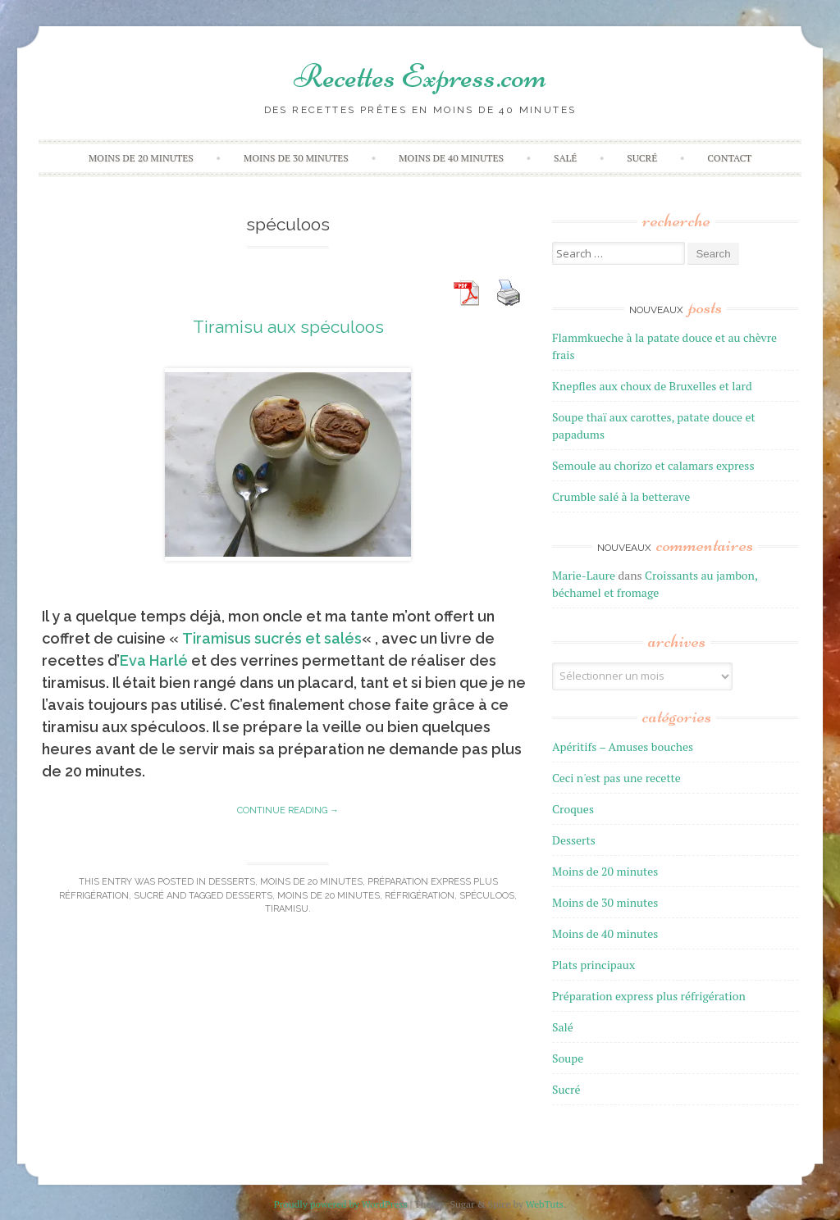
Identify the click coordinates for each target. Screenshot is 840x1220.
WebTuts (545, 1204)
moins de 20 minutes (328, 895)
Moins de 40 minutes (451, 158)
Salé (565, 158)
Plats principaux (593, 964)
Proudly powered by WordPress (341, 1204)
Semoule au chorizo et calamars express (653, 465)
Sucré (642, 158)
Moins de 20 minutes (141, 158)
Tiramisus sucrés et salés (272, 638)
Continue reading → (288, 810)
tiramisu (286, 909)
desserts (249, 895)
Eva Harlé (154, 660)
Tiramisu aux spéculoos (288, 326)
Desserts (231, 881)
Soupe (567, 1058)
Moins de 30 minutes (296, 158)
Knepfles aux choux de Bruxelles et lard (652, 386)
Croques (573, 809)
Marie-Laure (583, 575)
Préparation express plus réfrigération (649, 996)
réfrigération (419, 895)
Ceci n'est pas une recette (616, 777)
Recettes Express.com (420, 76)
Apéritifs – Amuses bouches (622, 746)
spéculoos (486, 895)
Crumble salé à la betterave (621, 496)
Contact (729, 158)
